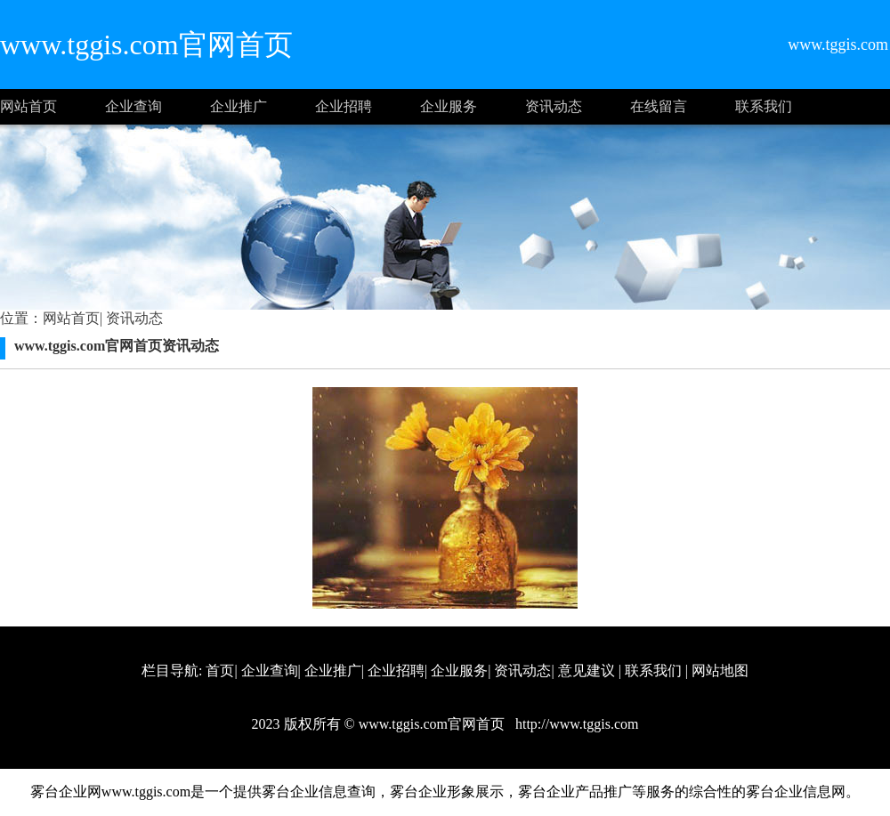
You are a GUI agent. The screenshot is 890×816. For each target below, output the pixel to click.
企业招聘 (343, 106)
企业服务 (448, 106)
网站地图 (720, 670)
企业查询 (133, 106)
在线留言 (658, 106)
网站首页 (28, 106)
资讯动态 (553, 106)
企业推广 (238, 106)
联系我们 (763, 106)
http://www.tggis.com (575, 723)
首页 (220, 670)
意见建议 (586, 670)
